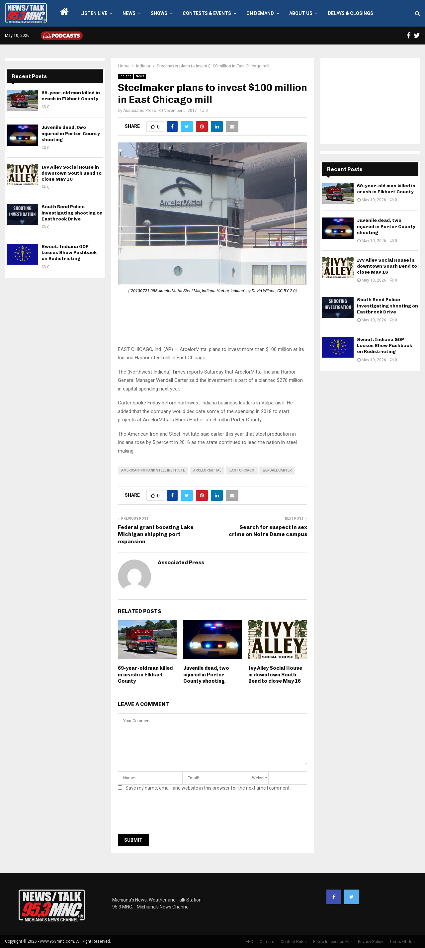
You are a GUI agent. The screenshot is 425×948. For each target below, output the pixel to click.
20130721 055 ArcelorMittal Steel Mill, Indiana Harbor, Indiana (187, 290)
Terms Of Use (402, 941)
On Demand (260, 13)
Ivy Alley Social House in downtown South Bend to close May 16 (275, 674)
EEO (249, 941)
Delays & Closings (350, 13)
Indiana (125, 76)
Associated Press (139, 110)
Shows (159, 13)
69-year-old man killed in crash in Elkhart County (145, 674)
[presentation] (168, 814)
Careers (267, 941)
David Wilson (264, 290)
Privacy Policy (370, 941)
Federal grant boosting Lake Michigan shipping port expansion (156, 534)
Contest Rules (294, 941)
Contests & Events (207, 13)
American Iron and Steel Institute (153, 470)
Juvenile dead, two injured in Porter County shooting (206, 674)
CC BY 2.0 (286, 290)
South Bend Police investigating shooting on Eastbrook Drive (72, 212)
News (129, 13)
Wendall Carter (277, 470)
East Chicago (241, 470)
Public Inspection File (332, 941)
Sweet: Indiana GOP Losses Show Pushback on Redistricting (69, 252)
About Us (300, 13)
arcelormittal (207, 470)
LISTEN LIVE (93, 13)
